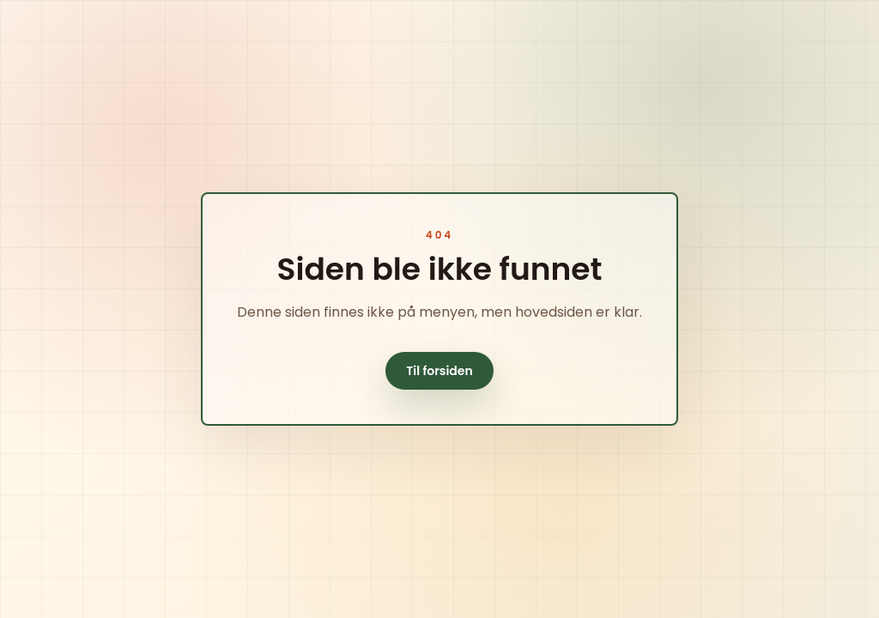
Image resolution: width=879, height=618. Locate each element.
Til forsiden (439, 370)
